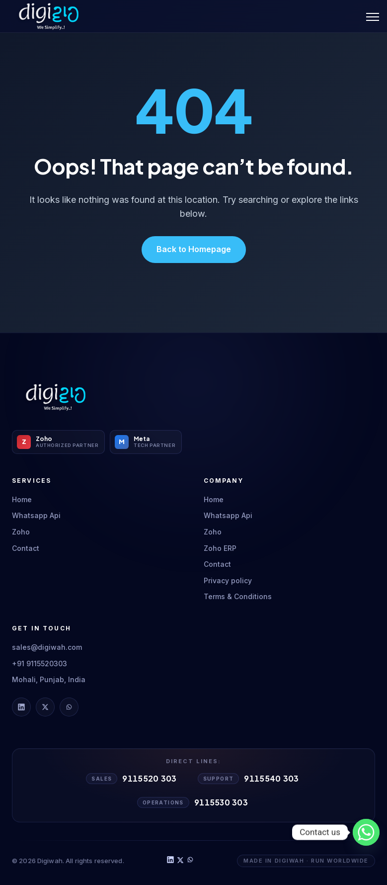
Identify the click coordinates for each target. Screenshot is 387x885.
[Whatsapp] (366, 832)
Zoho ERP (220, 548)
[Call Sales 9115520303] (132, 778)
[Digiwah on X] (45, 707)
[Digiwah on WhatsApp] (69, 707)
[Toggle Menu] (372, 16)
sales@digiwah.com (47, 647)
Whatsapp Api (36, 515)
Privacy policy (228, 580)
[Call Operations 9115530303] (193, 802)
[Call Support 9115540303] (249, 778)
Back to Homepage (193, 249)
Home (22, 499)
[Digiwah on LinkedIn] (21, 707)
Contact (25, 548)
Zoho (21, 532)
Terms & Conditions (238, 596)
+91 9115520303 (39, 663)
